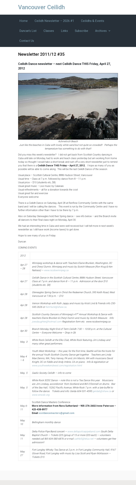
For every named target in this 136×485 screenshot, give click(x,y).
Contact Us (26, 41)
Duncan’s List (28, 31)
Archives (101, 31)
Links (64, 31)
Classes (49, 31)
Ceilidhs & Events (92, 21)
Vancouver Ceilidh (41, 7)
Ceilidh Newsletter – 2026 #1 (54, 21)
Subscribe (81, 31)
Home (23, 21)
